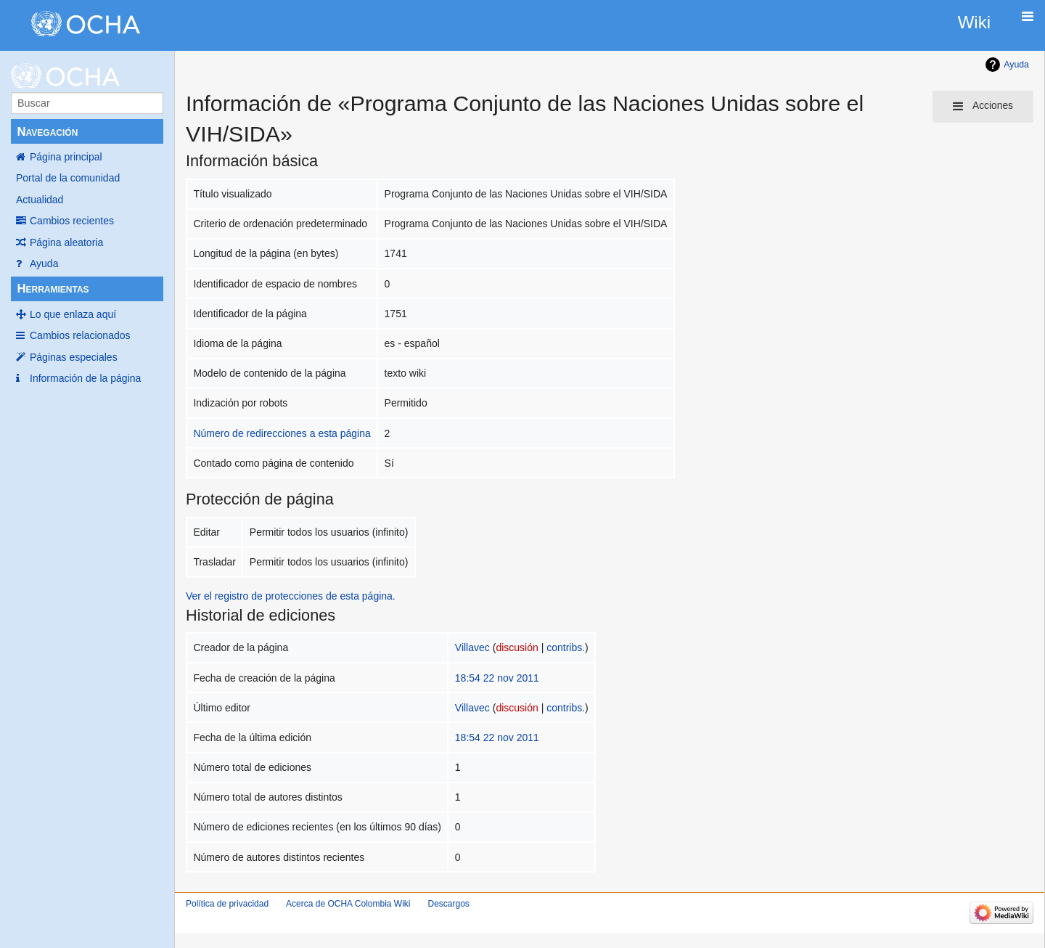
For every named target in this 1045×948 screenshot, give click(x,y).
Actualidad (39, 199)
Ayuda (44, 263)
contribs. (565, 647)
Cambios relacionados (80, 335)
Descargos (448, 904)
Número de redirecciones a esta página (281, 433)
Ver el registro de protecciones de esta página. (291, 596)
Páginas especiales (74, 357)
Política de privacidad (227, 904)
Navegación (47, 132)
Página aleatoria (66, 242)
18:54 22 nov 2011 (497, 678)
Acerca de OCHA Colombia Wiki (348, 904)
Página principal (66, 157)
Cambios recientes (72, 220)
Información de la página (85, 378)
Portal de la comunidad (68, 178)
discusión (517, 647)
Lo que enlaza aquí (73, 314)
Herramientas (53, 288)
